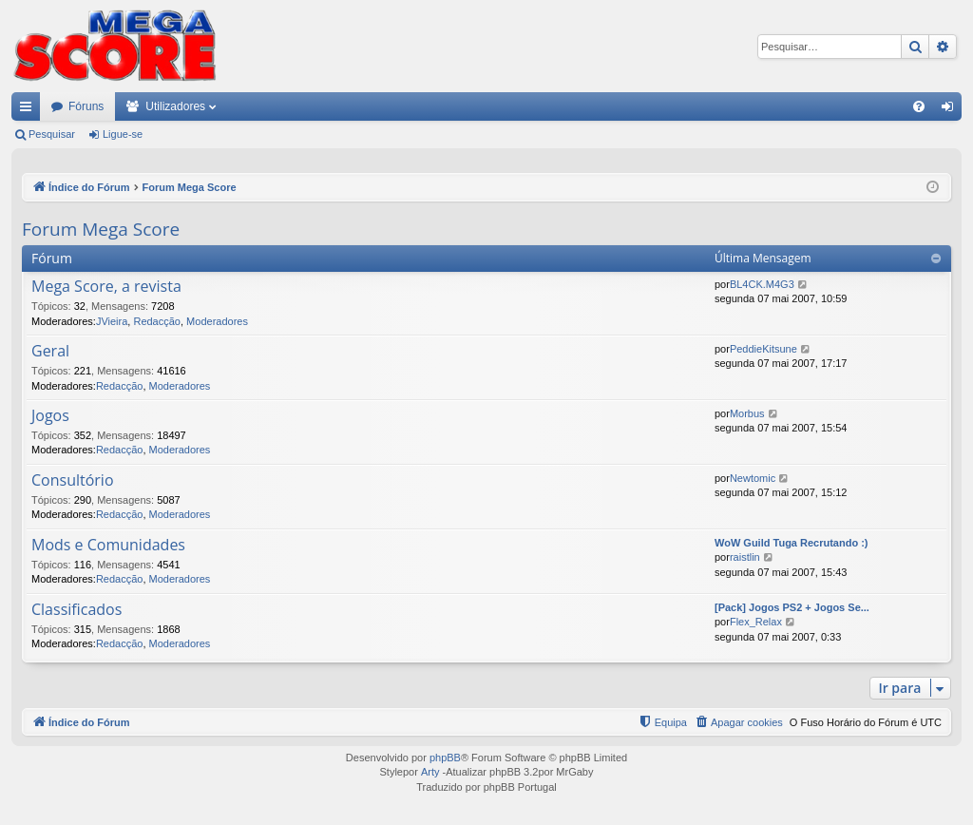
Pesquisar (52, 134)
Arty (430, 771)
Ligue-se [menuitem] (952, 110)
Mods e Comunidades (108, 545)
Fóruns (86, 106)
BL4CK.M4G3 (762, 284)
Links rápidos (29, 110)
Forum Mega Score (101, 229)
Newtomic (752, 478)
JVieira (111, 321)
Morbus (747, 413)
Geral (50, 351)
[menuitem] (919, 106)
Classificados (76, 610)
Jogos (50, 416)
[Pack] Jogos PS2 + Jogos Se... (792, 607)
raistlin (745, 557)
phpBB (445, 757)
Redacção (157, 321)
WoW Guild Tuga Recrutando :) (791, 542)
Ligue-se (123, 134)
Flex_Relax (756, 621)
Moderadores (217, 321)
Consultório (72, 480)
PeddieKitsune (763, 349)
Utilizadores (175, 106)
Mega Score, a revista (106, 287)
